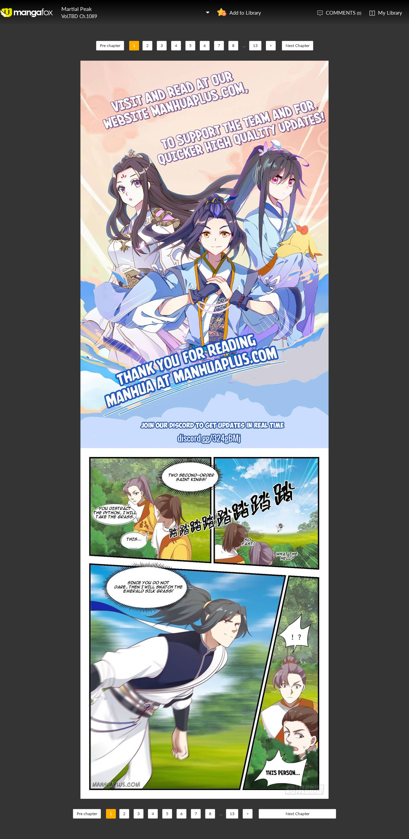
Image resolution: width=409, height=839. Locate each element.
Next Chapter (297, 45)
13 (255, 45)
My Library (390, 13)
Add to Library (245, 13)
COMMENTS (343, 13)
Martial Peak (76, 8)
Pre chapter (110, 45)
